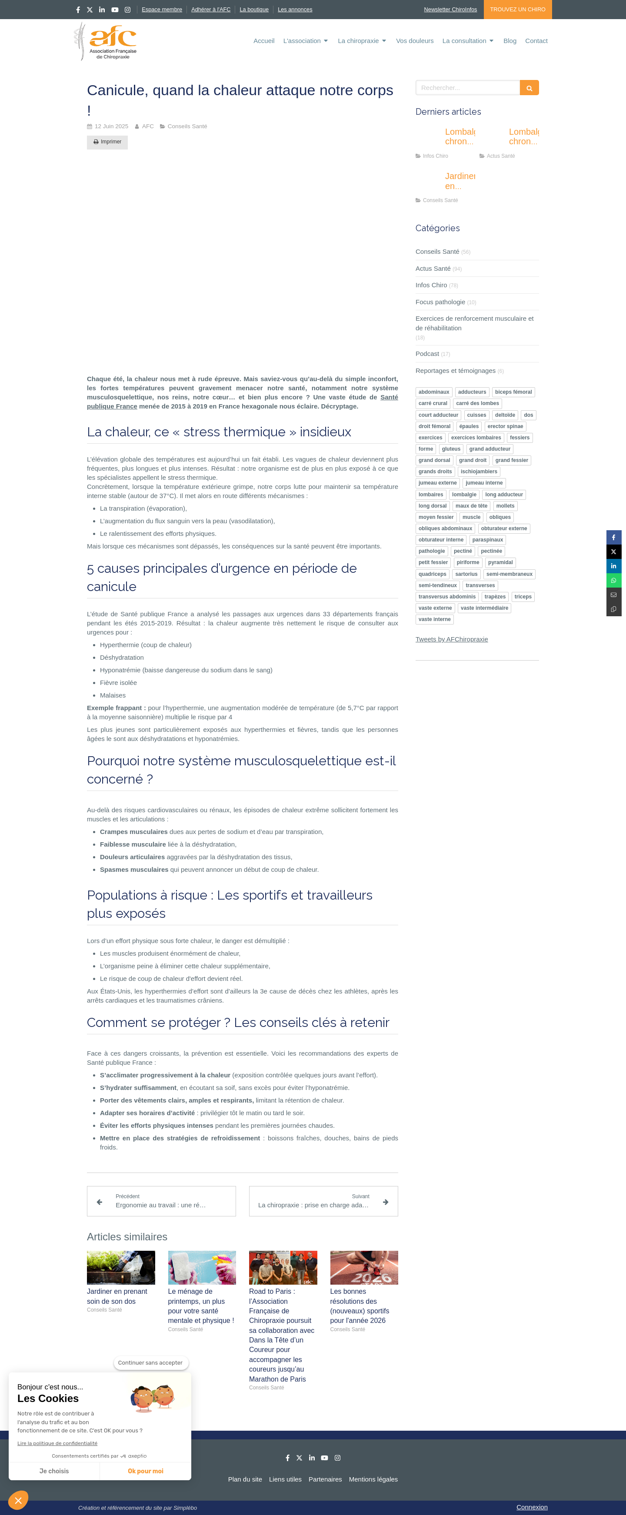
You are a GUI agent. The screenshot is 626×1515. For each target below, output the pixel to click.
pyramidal (500, 562)
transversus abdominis (447, 597)
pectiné (463, 551)
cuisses (476, 415)
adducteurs (472, 392)
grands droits (435, 471)
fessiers (519, 438)
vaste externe (435, 608)
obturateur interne (441, 540)
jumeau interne (484, 483)
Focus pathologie (440, 302)
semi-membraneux (509, 574)
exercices (431, 438)
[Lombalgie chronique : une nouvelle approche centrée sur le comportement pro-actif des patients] (429, 140)
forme (426, 449)
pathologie (432, 551)
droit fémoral (434, 426)
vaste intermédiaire (484, 608)
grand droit (472, 460)
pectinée (491, 551)
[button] (18, 1500)
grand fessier (512, 460)
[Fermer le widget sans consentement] (151, 1363)
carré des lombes (477, 403)
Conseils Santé (438, 251)
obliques (500, 517)
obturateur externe (504, 528)
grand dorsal (434, 460)
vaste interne (435, 619)
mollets (505, 506)
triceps (523, 597)
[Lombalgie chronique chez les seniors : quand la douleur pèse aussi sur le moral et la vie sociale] (492, 140)
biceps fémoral (513, 392)
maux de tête (471, 506)
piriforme (468, 562)
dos (528, 415)
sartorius (466, 574)
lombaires (431, 495)
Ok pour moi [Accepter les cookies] (145, 1471)
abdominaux (434, 392)
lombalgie (464, 495)
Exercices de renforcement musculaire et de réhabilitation (475, 323)
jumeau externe (438, 483)
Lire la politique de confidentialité (57, 1443)
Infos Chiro (431, 285)
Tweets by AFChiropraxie (452, 639)
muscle (471, 517)
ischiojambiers (479, 471)
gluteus (451, 449)
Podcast (427, 353)
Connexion (532, 1507)
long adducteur (504, 495)
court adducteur (438, 415)
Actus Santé (433, 268)
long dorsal (433, 506)
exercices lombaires (476, 438)
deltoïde (505, 415)
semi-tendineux (438, 585)
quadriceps (432, 574)
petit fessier (433, 562)
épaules (469, 426)
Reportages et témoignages (456, 370)
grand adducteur (490, 449)
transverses (480, 585)
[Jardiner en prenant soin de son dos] (429, 185)
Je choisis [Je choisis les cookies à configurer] (54, 1471)
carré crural (433, 403)
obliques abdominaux (445, 528)
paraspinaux (488, 540)
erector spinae (505, 426)
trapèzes (495, 597)
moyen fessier (436, 517)
